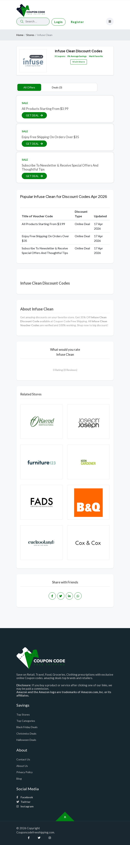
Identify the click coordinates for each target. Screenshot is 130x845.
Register (77, 22)
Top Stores (23, 714)
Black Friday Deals (27, 727)
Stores (30, 34)
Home (19, 34)
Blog (19, 778)
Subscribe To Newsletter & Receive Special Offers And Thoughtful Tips (60, 167)
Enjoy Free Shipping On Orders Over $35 (50, 137)
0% (68, 56)
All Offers (29, 87)
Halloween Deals (26, 739)
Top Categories (25, 720)
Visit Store (78, 61)
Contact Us (23, 759)
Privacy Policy (24, 772)
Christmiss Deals (26, 733)
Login (58, 22)
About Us (22, 765)
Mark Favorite (96, 56)
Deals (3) (57, 87)
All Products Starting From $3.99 (45, 109)
